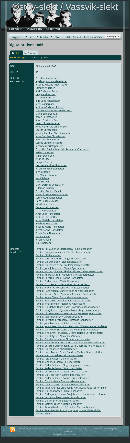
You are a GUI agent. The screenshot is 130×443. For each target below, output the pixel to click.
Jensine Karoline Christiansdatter (54, 133)
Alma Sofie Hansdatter (48, 213)
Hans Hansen (43, 236)
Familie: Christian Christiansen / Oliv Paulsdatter (62, 371)
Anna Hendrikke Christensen (51, 126)
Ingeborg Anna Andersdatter (51, 81)
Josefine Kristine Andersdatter (52, 84)
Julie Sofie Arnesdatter (48, 100)
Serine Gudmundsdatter (49, 197)
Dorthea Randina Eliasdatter (51, 165)
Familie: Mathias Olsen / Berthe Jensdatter (59, 403)
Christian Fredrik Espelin (49, 191)
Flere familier (43, 413)
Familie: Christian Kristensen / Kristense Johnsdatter (64, 319)
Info (56, 37)
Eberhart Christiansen (48, 139)
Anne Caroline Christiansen (51, 136)
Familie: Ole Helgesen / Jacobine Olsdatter (59, 336)
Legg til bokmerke (93, 36)
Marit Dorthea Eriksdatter (50, 184)
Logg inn (16, 37)
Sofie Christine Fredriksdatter (52, 194)
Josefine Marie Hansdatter (50, 226)
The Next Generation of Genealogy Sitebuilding (58, 428)
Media (44, 37)
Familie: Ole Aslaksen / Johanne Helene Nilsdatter (63, 384)
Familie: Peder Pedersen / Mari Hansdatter (59, 368)
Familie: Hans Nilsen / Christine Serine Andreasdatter (65, 290)
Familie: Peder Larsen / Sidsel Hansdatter (58, 281)
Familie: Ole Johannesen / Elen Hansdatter (59, 391)
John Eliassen (43, 171)
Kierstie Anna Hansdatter (49, 230)
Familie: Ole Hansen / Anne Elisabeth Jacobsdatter (63, 339)
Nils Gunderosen (45, 204)
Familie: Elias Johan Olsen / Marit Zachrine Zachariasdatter (68, 307)
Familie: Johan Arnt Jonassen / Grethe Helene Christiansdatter (69, 332)
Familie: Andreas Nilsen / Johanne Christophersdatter (65, 274)
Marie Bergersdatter (47, 113)
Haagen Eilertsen (45, 162)
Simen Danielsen (45, 155)
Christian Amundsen (47, 78)
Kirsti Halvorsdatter (46, 210)
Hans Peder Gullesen (47, 200)
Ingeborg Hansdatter (47, 223)
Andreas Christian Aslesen (50, 107)
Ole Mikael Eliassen (46, 175)
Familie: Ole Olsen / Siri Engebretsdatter (57, 400)
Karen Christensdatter (48, 123)
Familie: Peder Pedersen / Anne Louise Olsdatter (62, 378)
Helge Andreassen (46, 94)
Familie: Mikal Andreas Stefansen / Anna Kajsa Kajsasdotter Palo (71, 387)
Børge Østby (70, 434)
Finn (31, 37)
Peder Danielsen (45, 152)
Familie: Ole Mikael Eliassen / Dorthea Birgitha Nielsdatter (67, 329)
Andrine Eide (43, 158)
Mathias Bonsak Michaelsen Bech (54, 110)
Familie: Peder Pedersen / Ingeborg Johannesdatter (64, 365)
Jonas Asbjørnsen (45, 104)
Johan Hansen (43, 239)
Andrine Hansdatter (46, 217)
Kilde (16, 53)
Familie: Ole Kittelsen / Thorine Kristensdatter (60, 381)
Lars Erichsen (43, 181)
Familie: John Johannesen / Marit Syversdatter (61, 268)
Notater (35, 57)
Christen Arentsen (46, 97)
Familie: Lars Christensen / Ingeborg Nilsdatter (61, 258)
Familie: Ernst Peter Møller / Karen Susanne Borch (63, 284)
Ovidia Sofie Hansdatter (49, 233)
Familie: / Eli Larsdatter (48, 255)
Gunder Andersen (45, 87)
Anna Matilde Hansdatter (49, 220)
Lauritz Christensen (46, 129)
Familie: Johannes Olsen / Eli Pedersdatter (58, 361)
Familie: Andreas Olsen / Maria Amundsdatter (61, 397)
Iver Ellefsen (42, 178)
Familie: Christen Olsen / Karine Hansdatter (59, 277)
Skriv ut (77, 36)
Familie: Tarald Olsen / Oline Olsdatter (56, 358)
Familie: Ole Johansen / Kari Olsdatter (56, 349)
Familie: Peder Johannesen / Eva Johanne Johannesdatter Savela (71, 394)
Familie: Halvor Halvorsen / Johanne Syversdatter (62, 287)
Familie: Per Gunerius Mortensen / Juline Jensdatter (64, 248)
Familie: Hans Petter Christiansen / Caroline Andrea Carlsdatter (70, 342)
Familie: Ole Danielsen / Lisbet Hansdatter (59, 261)
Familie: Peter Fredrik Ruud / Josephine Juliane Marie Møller (68, 410)
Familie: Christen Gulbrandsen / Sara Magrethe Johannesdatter (70, 345)
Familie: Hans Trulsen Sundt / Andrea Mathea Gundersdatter (69, 352)
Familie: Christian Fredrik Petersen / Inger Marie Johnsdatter (69, 313)
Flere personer (44, 242)
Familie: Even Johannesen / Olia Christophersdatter (64, 252)
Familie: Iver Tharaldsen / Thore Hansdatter (59, 355)
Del (68, 36)
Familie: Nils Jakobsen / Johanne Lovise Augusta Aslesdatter (68, 310)
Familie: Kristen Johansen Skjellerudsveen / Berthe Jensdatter (69, 271)
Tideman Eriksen (45, 188)
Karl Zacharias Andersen (49, 91)
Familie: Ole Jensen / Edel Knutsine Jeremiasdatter (63, 265)
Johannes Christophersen (49, 146)
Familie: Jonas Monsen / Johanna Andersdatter (61, 303)
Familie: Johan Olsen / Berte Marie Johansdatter (62, 297)
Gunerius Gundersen (47, 207)
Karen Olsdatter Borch (48, 120)
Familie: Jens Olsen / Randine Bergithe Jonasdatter (63, 300)
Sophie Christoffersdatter (49, 142)
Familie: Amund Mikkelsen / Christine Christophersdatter (67, 407)
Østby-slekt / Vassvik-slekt (65, 7)
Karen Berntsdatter (46, 116)
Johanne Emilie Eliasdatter (50, 168)
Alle (46, 57)
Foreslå (30, 53)
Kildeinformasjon (18, 57)
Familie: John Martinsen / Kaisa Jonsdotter (58, 323)
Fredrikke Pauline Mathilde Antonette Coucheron (62, 149)
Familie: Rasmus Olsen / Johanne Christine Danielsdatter (67, 294)
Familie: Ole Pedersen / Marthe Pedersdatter (60, 374)
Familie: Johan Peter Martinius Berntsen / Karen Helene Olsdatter (71, 326)
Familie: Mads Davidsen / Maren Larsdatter (59, 316)
